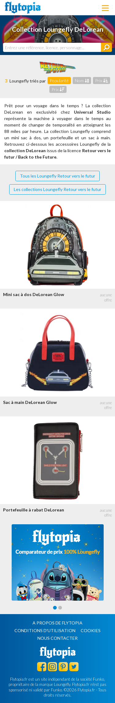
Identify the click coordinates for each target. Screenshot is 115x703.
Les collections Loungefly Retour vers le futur (57, 189)
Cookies (91, 630)
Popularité (59, 80)
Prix (101, 80)
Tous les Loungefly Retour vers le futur (57, 175)
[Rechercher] (106, 47)
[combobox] (52, 47)
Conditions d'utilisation (44, 630)
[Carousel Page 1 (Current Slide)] (55, 608)
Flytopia (23, 8)
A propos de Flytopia (57, 622)
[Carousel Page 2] (60, 608)
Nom (82, 80)
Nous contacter (57, 638)
